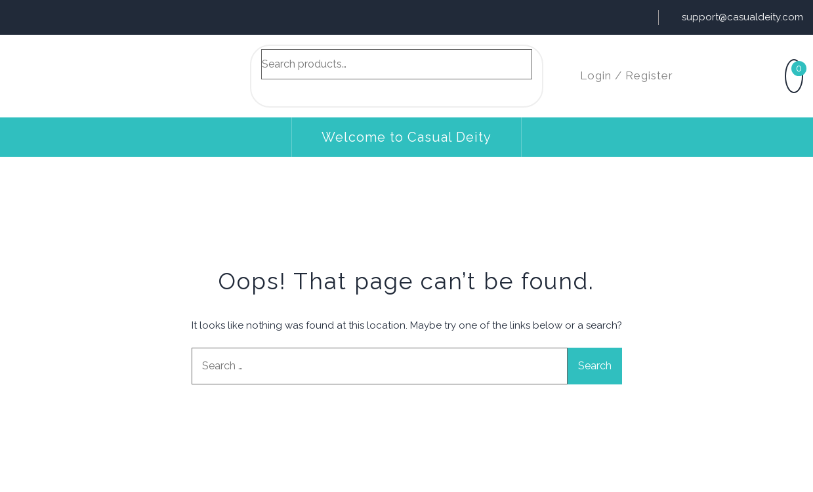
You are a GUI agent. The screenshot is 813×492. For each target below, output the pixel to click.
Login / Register (626, 75)
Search (277, 91)
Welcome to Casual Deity (406, 137)
